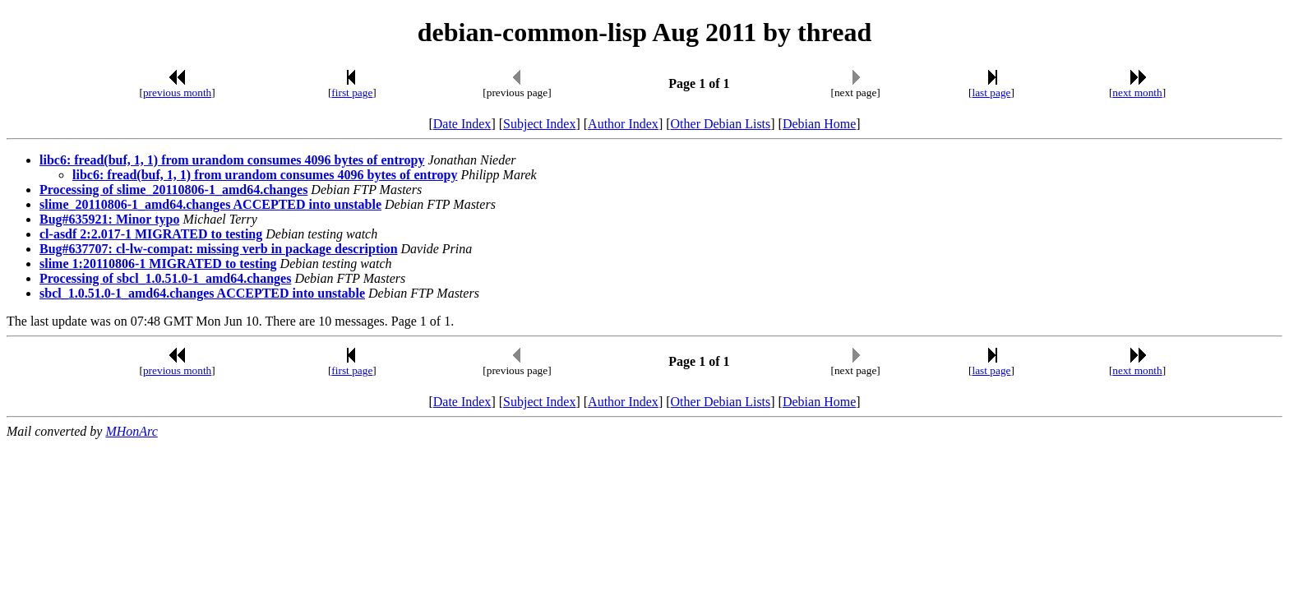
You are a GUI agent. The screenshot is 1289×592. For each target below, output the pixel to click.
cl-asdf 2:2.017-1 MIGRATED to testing (150, 234)
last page (992, 92)
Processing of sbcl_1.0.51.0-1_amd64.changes (165, 278)
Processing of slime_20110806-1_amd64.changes (173, 190)
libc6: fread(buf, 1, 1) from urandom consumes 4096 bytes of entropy (231, 160)
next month (1137, 92)
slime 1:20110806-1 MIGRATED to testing (158, 264)
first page (351, 92)
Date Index (462, 124)
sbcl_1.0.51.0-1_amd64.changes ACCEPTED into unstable (202, 293)
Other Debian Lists (721, 124)
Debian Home (819, 124)
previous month (177, 92)
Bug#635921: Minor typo (109, 219)
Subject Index (539, 124)
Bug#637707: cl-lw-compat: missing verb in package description (218, 249)
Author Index (623, 124)
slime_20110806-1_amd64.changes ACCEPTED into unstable (210, 204)
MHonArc (131, 431)
